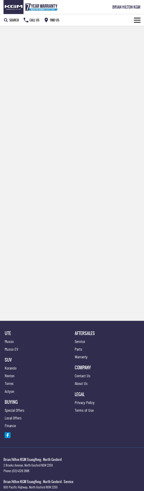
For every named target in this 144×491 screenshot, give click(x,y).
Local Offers (13, 417)
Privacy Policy (85, 402)
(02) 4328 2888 (20, 471)
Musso (9, 341)
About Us (81, 383)
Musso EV (11, 349)
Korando (10, 367)
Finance (10, 425)
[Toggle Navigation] (137, 20)
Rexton (10, 375)
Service (80, 341)
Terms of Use (84, 410)
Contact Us (82, 375)
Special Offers (14, 410)
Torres (9, 383)
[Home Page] (31, 7)
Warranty (81, 356)
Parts (78, 349)
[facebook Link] (8, 435)
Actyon (9, 391)
